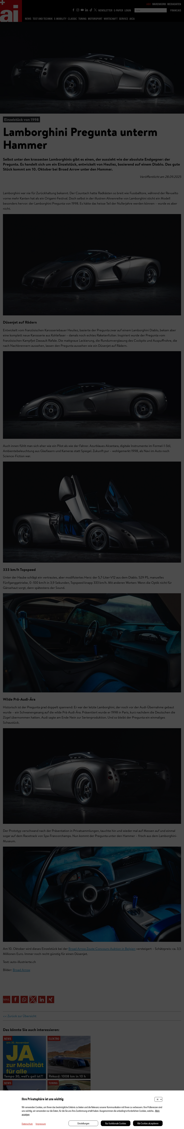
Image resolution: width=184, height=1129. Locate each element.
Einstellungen (83, 1123)
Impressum (41, 1123)
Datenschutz (27, 1123)
